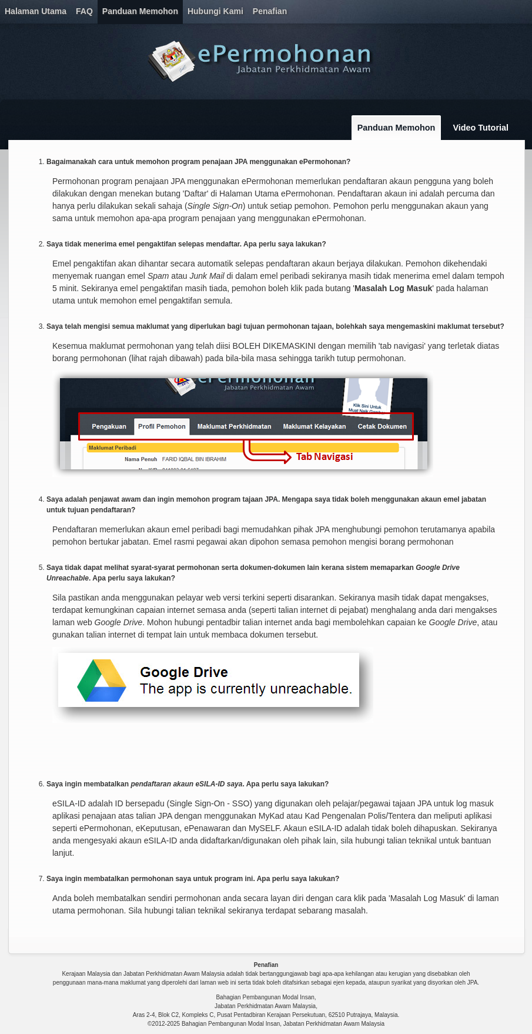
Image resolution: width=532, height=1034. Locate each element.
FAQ (84, 11)
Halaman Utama (35, 11)
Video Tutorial (480, 127)
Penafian (270, 11)
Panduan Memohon (140, 11)
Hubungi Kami (215, 11)
